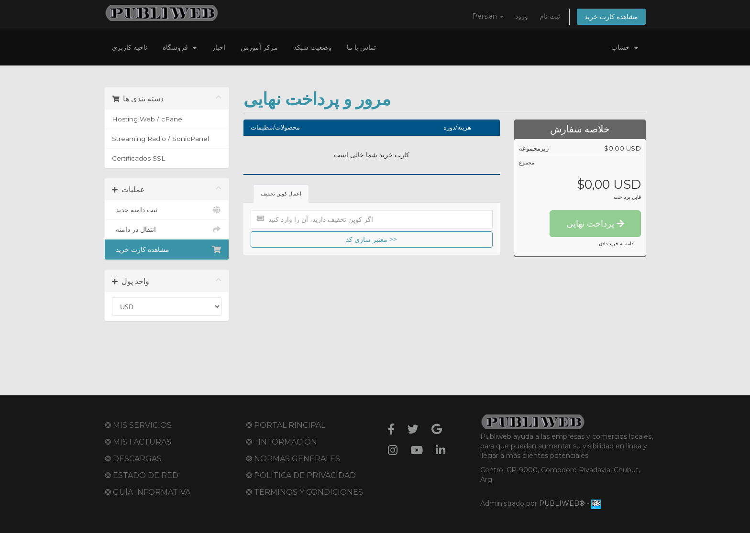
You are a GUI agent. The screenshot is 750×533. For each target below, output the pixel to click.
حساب (624, 47)
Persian (488, 16)
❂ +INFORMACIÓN (281, 441)
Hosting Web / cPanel (148, 119)
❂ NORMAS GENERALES (293, 458)
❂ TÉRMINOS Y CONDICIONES (304, 492)
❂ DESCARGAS (133, 458)
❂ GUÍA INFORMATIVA (147, 492)
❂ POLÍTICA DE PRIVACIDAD (301, 475)
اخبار (218, 47)
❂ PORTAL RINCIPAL (285, 425)
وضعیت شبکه (312, 47)
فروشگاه (180, 47)
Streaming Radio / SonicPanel (160, 138)
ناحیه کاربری (129, 47)
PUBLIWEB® (562, 503)
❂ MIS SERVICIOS (138, 425)
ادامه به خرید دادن (617, 243)
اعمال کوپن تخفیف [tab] (281, 193)
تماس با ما (361, 47)
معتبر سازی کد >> (371, 239)
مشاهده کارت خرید (611, 16)
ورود (521, 16)
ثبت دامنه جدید (166, 210)
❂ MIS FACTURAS (138, 441)
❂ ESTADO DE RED (141, 475)
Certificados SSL (138, 158)
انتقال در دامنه (166, 229)
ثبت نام (550, 16)
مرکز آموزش (259, 47)
